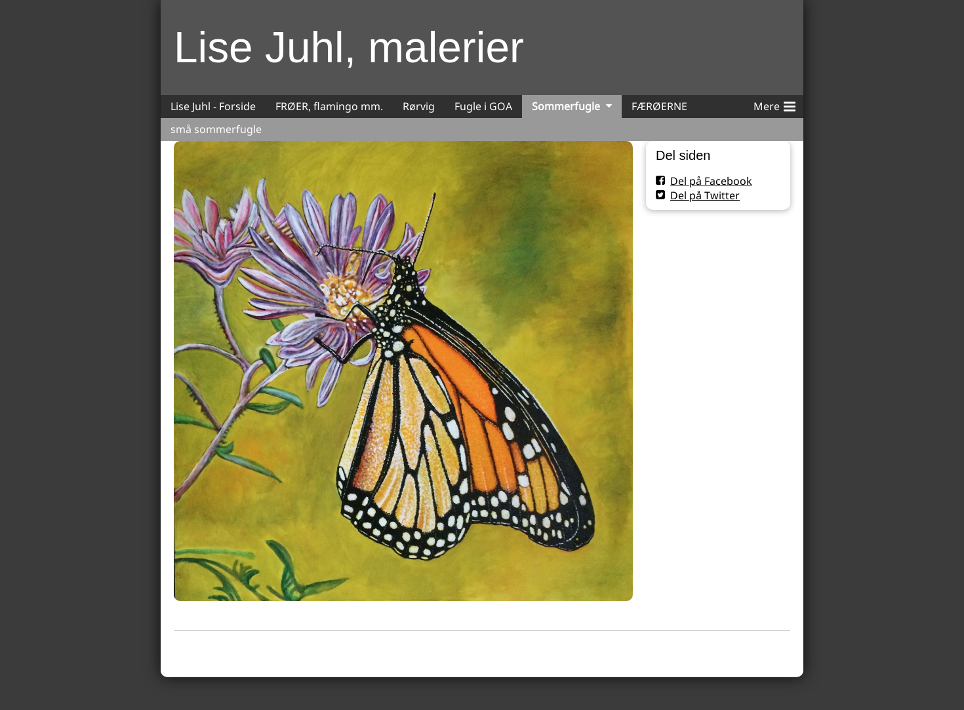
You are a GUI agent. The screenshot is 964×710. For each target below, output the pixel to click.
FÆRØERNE (659, 106)
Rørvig (419, 106)
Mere (774, 104)
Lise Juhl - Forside (213, 106)
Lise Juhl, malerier (349, 47)
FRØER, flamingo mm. (329, 106)
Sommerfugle (566, 106)
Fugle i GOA (483, 106)
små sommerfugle (216, 129)
